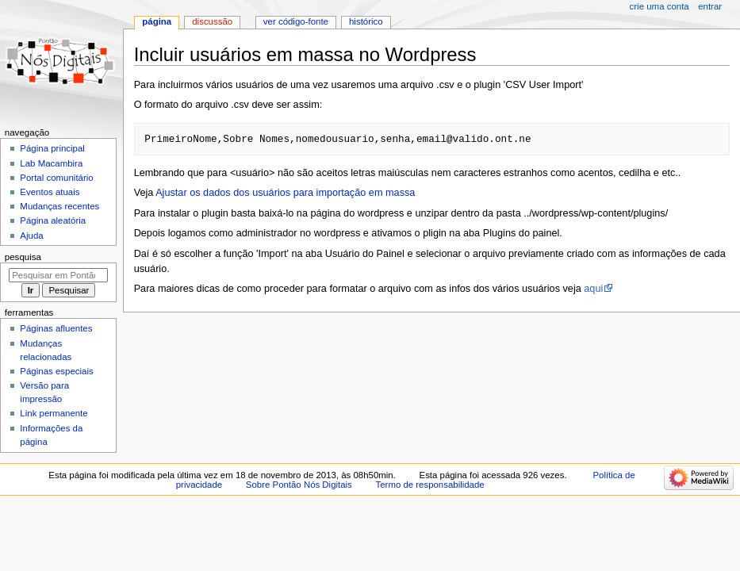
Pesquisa (23, 257)
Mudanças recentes (59, 206)
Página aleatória (53, 220)
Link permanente (53, 413)
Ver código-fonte (295, 21)
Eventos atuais (49, 192)
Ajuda (31, 235)
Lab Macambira (51, 163)
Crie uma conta (659, 6)
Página (156, 21)
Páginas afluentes (56, 328)
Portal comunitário (56, 177)
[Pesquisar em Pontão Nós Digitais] (58, 275)
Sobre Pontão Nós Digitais (299, 484)
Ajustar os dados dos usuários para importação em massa (285, 192)
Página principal (52, 148)
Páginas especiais (56, 371)
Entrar (710, 6)
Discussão (212, 21)
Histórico (366, 21)
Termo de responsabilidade (430, 484)
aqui (593, 288)
